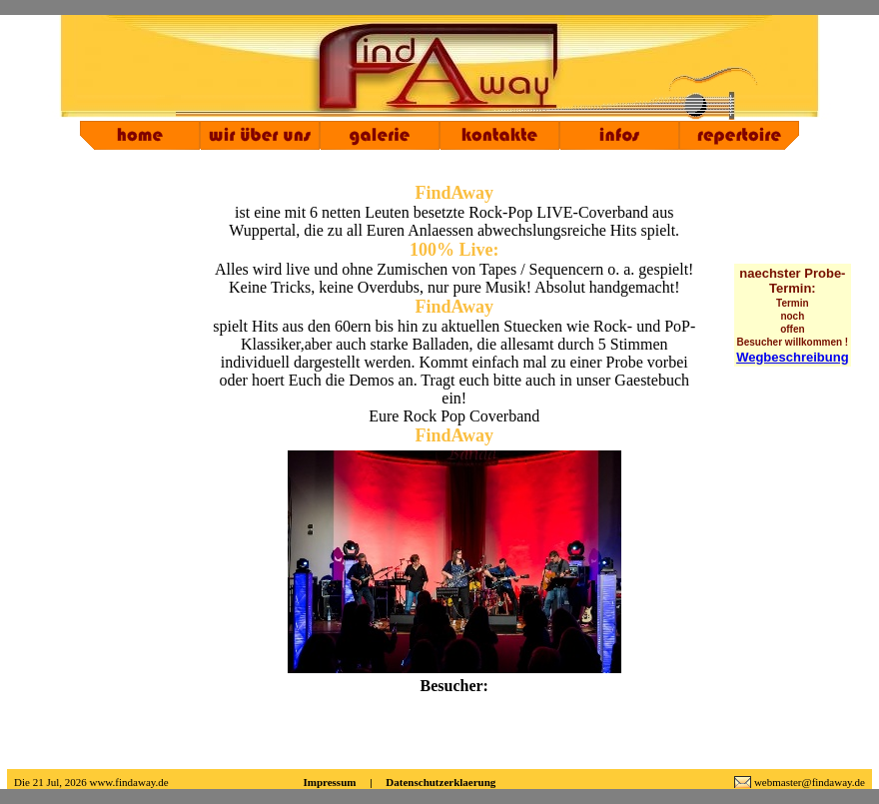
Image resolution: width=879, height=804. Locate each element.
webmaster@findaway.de (809, 782)
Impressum (329, 782)
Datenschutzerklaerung (440, 782)
